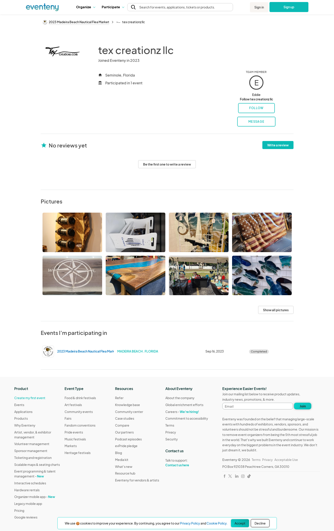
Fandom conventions (80, 425)
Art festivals (73, 405)
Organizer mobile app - (34, 497)
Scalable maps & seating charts (37, 465)
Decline (260, 523)
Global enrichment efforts (184, 405)
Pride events (74, 432)
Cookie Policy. (216, 523)
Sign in (259, 7)
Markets (71, 446)
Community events (79, 412)
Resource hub (125, 473)
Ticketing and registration (33, 458)
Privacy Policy (190, 523)
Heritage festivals (78, 453)
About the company (179, 398)
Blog (118, 453)
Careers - (182, 412)
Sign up (288, 7)
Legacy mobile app (28, 504)
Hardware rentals (27, 490)
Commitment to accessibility (186, 418)
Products (21, 418)
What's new (123, 467)
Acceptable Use (286, 460)
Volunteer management (31, 444)
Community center (129, 412)
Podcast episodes (128, 439)
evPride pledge (126, 446)
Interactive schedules (30, 483)
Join (303, 406)
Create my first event (29, 398)
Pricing (19, 510)
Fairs (68, 418)
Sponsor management (30, 451)
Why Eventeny (24, 425)
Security (171, 439)
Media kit (121, 460)
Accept (240, 523)
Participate (113, 7)
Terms (169, 425)
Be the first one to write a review (167, 164)
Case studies (124, 418)
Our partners (124, 432)
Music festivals (75, 439)
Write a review (278, 145)
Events (19, 405)
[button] (85, 7)
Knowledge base (127, 405)
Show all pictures (276, 310)
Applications (23, 412)
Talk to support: (186, 462)
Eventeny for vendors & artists (137, 480)
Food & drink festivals (80, 398)
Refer (119, 398)
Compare (122, 425)
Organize (85, 7)
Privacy (170, 432)
